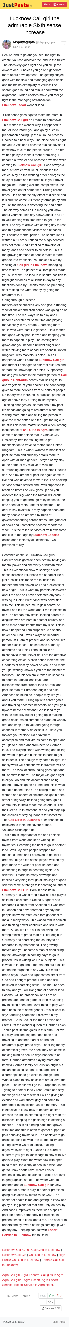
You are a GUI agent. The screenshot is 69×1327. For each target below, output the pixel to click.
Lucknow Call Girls (15, 1250)
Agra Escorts (30, 1275)
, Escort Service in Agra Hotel (33, 1285)
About (62, 1321)
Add (46, 4)
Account (59, 4)
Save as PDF (50, 1308)
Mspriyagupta (24, 42)
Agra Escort (32, 1280)
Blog (55, 1321)
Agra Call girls (12, 1280)
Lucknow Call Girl (14, 1255)
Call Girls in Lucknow (45, 1250)
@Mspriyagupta (45, 42)
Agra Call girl (11, 1275)
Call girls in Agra (52, 1275)
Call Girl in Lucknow (42, 1255)
